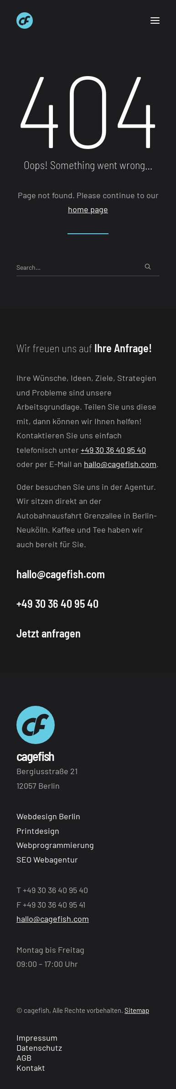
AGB (23, 1058)
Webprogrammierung (55, 845)
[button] (155, 20)
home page (88, 209)
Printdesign (37, 831)
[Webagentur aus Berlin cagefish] (24, 20)
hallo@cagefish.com (120, 464)
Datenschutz (39, 1048)
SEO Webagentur (47, 859)
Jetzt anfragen (48, 633)
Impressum (36, 1037)
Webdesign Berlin (48, 816)
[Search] (88, 267)
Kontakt (30, 1068)
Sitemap (136, 1010)
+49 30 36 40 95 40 (113, 450)
